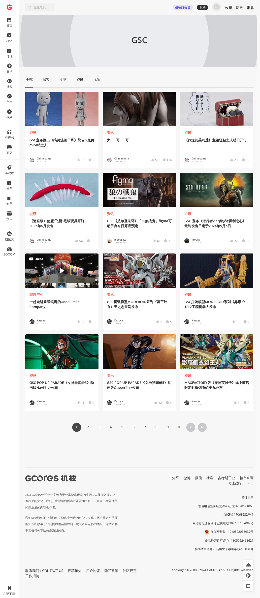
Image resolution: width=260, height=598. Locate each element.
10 (179, 427)
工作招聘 (32, 575)
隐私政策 (111, 570)
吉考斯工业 (226, 477)
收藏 (228, 7)
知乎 (175, 477)
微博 (187, 477)
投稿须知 (75, 570)
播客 (209, 477)
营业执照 (248, 498)
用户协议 (93, 570)
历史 (239, 7)
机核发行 (236, 483)
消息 (250, 7)
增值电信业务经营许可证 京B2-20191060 (225, 506)
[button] (248, 564)
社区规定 (130, 570)
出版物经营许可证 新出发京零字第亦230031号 (222, 549)
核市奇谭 (247, 477)
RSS (251, 483)
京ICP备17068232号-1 (238, 514)
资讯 (33, 132)
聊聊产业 (36, 294)
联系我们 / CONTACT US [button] (44, 570)
